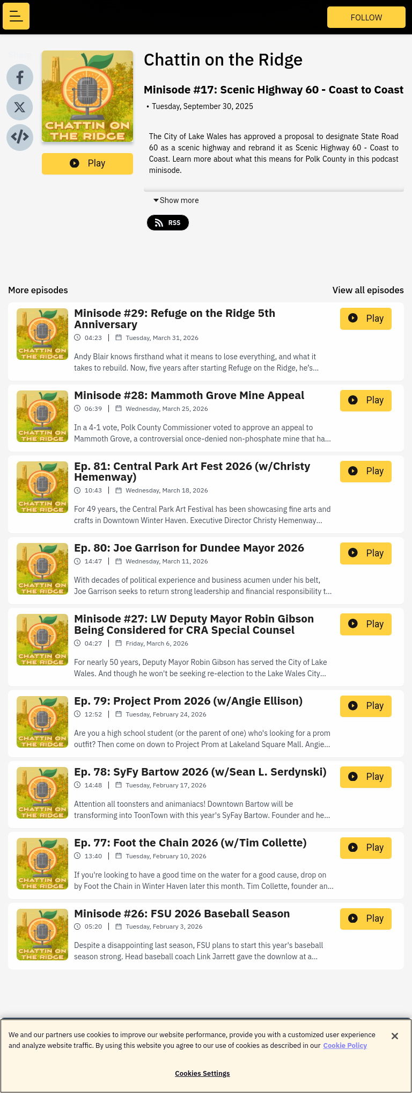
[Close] (395, 1041)
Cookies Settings (202, 1078)
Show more (175, 200)
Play (87, 163)
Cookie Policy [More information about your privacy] (345, 1050)
